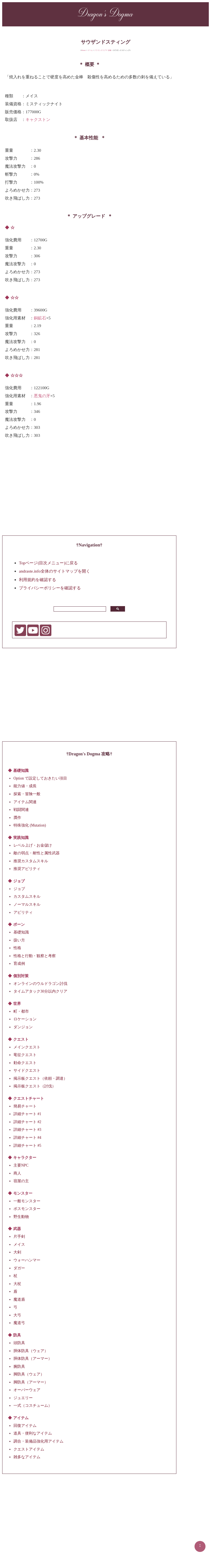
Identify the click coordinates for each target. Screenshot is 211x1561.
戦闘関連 (21, 810)
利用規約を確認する (37, 579)
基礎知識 (21, 932)
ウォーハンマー (26, 1260)
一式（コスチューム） (32, 1405)
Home (83, 50)
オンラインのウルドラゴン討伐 (40, 983)
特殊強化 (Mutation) (29, 825)
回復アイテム (25, 1426)
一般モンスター (26, 1201)
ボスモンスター (26, 1209)
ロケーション (25, 1019)
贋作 (17, 817)
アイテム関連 (25, 802)
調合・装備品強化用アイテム (38, 1441)
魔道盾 (19, 1299)
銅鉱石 (40, 317)
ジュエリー (23, 1398)
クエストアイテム (28, 1449)
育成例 (19, 964)
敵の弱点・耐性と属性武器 (36, 853)
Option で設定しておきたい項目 (40, 778)
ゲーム (90, 50)
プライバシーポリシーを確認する (50, 587)
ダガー (19, 1268)
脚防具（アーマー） (30, 1382)
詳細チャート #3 (27, 1130)
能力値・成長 (25, 786)
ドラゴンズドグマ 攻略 (102, 50)
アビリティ (23, 912)
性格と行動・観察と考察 (34, 956)
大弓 (17, 1315)
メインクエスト (26, 1047)
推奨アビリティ (26, 869)
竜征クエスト (25, 1055)
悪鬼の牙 (42, 395)
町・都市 (21, 1011)
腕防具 (19, 1366)
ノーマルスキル (26, 904)
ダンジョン (23, 1027)
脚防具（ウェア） (28, 1374)
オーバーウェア (26, 1390)
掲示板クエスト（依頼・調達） (40, 1078)
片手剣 (19, 1236)
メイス (19, 1244)
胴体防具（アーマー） (32, 1358)
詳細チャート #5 (27, 1145)
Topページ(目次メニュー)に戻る (48, 562)
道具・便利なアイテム (32, 1433)
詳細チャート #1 (27, 1114)
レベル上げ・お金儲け (32, 845)
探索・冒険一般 (26, 794)
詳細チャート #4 (27, 1137)
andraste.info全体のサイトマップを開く (54, 571)
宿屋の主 (21, 1181)
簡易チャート (25, 1106)
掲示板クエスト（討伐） (34, 1086)
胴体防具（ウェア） (30, 1351)
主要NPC (20, 1165)
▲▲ (200, 1545)
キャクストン (38, 119)
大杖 (17, 1283)
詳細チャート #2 (27, 1122)
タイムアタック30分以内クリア (40, 991)
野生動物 (21, 1216)
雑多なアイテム (26, 1457)
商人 (17, 1173)
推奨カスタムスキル (30, 861)
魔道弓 (19, 1323)
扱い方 (19, 940)
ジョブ (19, 889)
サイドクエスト (26, 1070)
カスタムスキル (26, 896)
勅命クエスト (25, 1062)
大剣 (17, 1252)
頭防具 (19, 1343)
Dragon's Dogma (105, 14)
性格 (17, 948)
